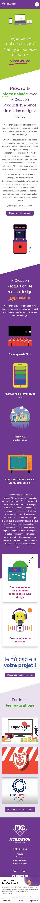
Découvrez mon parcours (20, 213)
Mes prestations (20, 860)
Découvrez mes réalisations (20, 809)
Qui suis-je (19, 857)
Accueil (20, 854)
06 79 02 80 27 (20, 899)
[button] (4, 899)
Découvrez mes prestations (20, 675)
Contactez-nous (20, 864)
